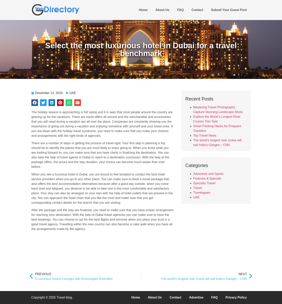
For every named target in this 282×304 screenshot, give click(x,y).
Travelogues (201, 192)
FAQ (180, 10)
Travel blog (64, 297)
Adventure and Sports (208, 173)
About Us (162, 10)
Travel (197, 188)
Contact (197, 10)
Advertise (196, 297)
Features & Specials (207, 178)
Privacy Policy (236, 297)
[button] (34, 102)
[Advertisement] (211, 234)
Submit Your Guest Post (229, 10)
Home (143, 10)
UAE (73, 93)
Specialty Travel (204, 183)
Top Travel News (204, 135)
